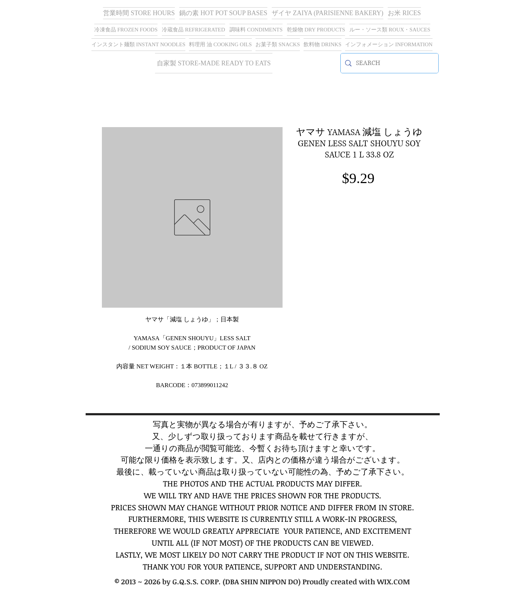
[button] (328, 13)
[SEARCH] (389, 63)
